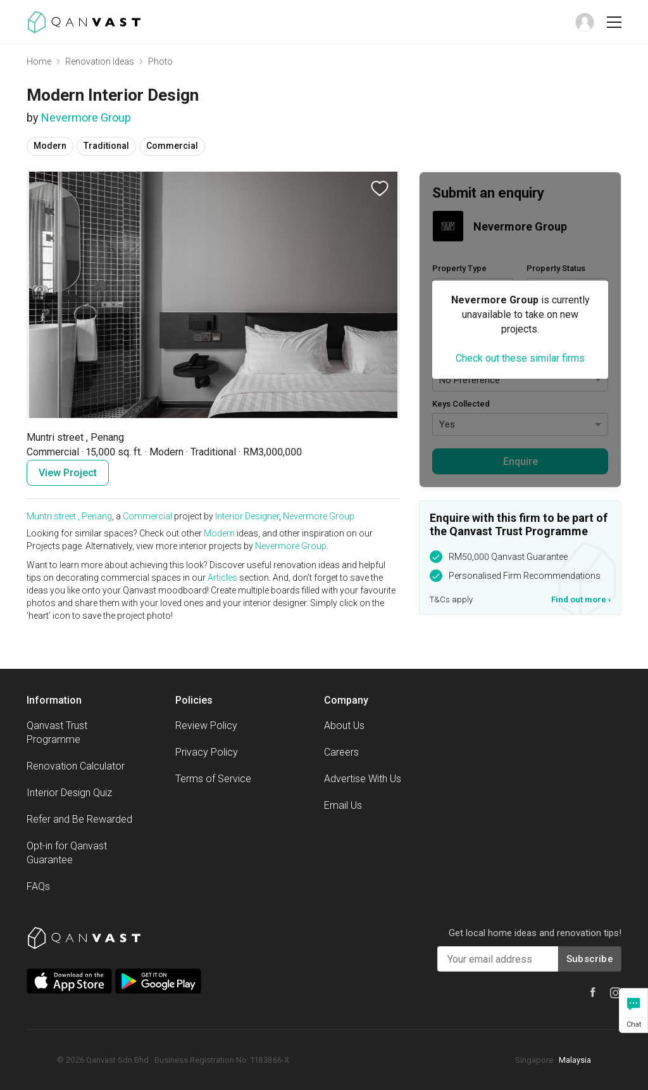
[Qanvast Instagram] (615, 993)
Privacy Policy (206, 752)
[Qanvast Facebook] (592, 992)
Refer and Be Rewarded (79, 819)
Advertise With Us (362, 779)
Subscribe (589, 959)
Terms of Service (213, 779)
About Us (344, 725)
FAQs (38, 886)
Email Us (343, 805)
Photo (160, 61)
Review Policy (206, 725)
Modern (219, 533)
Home (39, 61)
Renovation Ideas (99, 61)
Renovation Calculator (76, 766)
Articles (222, 578)
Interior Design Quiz (69, 793)
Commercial (147, 516)
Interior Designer (247, 516)
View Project (68, 473)
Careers (341, 752)
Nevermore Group (86, 117)
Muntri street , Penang (69, 516)
